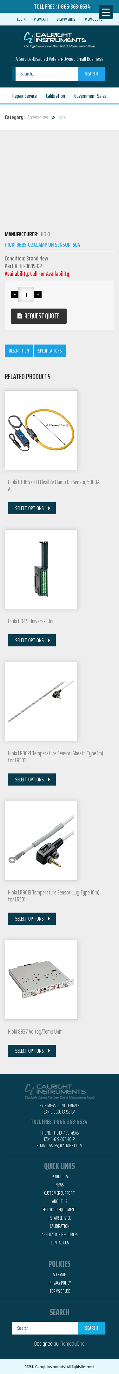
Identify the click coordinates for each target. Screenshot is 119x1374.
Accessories (37, 117)
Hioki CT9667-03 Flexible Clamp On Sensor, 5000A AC (54, 485)
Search (91, 74)
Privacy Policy (60, 1283)
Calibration (55, 95)
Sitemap (59, 1274)
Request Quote (42, 316)
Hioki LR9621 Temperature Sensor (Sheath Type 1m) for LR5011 (55, 756)
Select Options (29, 508)
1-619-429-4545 (66, 1133)
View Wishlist (67, 19)
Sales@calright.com (66, 1146)
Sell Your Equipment (59, 1210)
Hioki (62, 117)
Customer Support (59, 1193)
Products (60, 1176)
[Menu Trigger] (106, 12)
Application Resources (59, 1234)
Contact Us (60, 1243)
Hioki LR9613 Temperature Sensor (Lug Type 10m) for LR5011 (53, 895)
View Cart (41, 19)
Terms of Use (60, 1291)
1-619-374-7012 (63, 1139)
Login (21, 19)
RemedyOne (73, 1343)
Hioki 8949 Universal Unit (31, 621)
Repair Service (24, 95)
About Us (59, 1201)
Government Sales (90, 95)
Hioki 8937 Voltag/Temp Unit (35, 1031)
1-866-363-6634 (74, 6)
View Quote (93, 19)
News (59, 1185)
